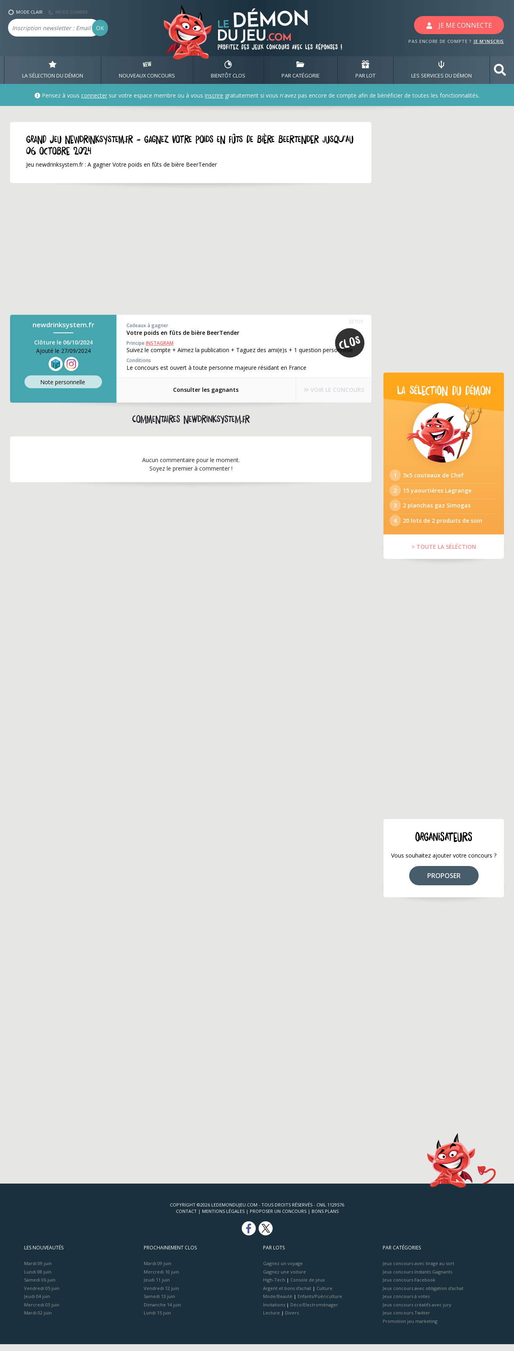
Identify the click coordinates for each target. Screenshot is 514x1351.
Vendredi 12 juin (161, 1295)
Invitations (274, 1311)
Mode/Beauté (277, 1303)
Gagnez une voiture (284, 1278)
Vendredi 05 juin (41, 1295)
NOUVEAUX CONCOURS (147, 69)
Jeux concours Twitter (406, 1319)
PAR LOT (365, 69)
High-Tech (274, 1287)
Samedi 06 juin (39, 1287)
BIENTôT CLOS (228, 69)
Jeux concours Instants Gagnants (417, 1278)
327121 (356, 322)
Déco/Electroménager (314, 1311)
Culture (324, 1295)
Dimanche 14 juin (162, 1311)
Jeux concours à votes (406, 1303)
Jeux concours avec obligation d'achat (423, 1295)
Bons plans (325, 1218)
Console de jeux (307, 1287)
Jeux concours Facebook (409, 1287)
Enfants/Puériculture (320, 1303)
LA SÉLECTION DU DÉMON (52, 69)
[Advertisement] (180, 249)
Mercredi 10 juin (161, 1278)
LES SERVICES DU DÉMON (441, 69)
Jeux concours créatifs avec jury (417, 1311)
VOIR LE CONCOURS (329, 390)
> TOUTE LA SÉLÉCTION (444, 553)
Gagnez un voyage (283, 1270)
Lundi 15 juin (157, 1319)
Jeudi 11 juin (157, 1287)
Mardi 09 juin (38, 1270)
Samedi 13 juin (159, 1303)
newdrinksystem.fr (63, 325)
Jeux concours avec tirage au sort (418, 1270)
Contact (186, 1218)
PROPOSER (444, 882)
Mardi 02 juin (38, 1319)
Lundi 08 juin (37, 1278)
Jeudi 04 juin (37, 1303)
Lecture (271, 1319)
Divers (292, 1319)
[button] (500, 70)
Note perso (63, 382)
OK (100, 28)
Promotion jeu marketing (410, 1328)
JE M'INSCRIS (488, 41)
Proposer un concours (278, 1218)
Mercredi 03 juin (41, 1311)
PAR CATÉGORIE (300, 69)
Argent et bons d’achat (287, 1295)
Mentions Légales (223, 1218)
